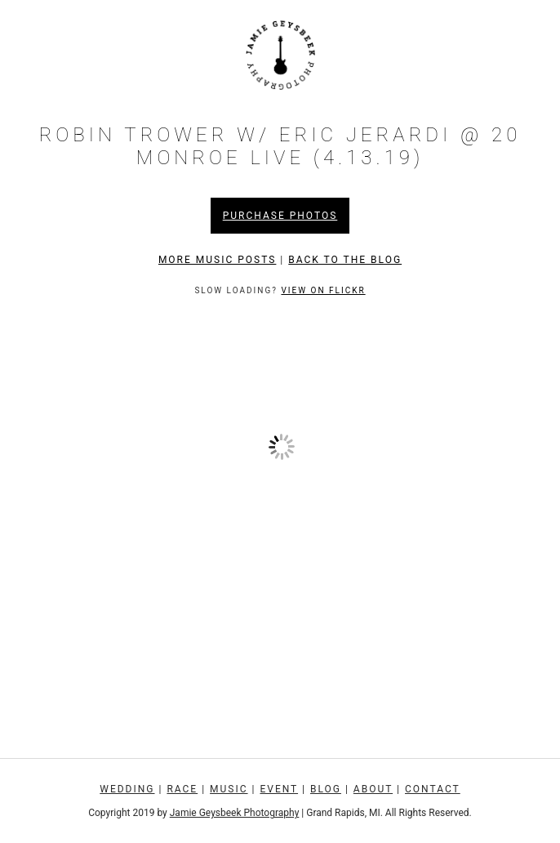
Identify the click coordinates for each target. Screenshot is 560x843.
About (373, 789)
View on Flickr (323, 290)
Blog (325, 789)
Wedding (127, 789)
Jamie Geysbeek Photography (235, 812)
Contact (432, 789)
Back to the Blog (345, 259)
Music (228, 789)
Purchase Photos (280, 215)
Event (279, 789)
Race (182, 789)
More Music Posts (217, 259)
